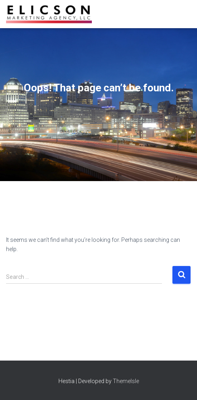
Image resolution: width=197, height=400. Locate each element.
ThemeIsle (126, 381)
